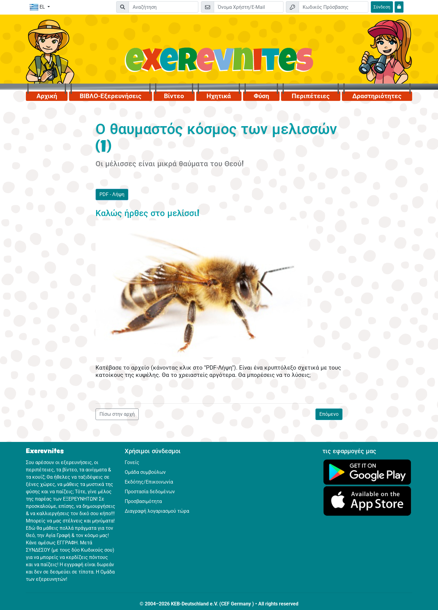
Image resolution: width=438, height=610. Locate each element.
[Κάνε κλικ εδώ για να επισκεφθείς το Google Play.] (367, 471)
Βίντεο (174, 96)
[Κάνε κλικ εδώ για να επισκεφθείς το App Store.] (367, 501)
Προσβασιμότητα (143, 501)
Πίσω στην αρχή (117, 414)
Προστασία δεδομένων (150, 492)
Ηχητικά (219, 96)
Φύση (261, 96)
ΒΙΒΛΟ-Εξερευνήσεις (110, 96)
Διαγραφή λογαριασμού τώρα (157, 511)
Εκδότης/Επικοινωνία (149, 482)
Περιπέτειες (311, 96)
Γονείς (132, 462)
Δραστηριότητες (376, 96)
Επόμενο (329, 414)
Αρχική (46, 96)
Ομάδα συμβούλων (145, 472)
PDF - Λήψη (111, 194)
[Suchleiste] (163, 7)
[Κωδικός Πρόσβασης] (333, 7)
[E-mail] (248, 7)
